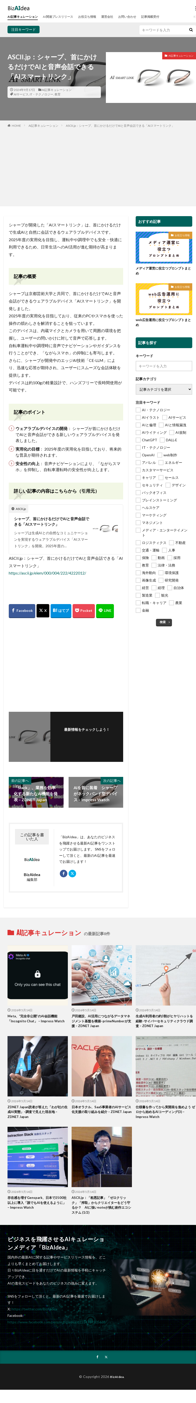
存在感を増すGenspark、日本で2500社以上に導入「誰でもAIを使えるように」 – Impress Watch (37, 1206)
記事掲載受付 (169, 17)
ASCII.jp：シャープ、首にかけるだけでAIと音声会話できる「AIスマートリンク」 (120, 125)
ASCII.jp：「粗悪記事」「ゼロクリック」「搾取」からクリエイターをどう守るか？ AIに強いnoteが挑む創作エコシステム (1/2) (101, 1209)
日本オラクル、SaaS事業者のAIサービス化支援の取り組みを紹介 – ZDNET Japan (100, 1114)
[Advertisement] (98, 166)
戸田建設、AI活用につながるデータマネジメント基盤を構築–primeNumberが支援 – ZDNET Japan (101, 1022)
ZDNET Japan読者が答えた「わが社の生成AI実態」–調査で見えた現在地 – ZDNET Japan (37, 1114)
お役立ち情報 (98, 17)
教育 (58, 94)
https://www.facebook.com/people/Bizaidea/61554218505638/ (57, 1326)
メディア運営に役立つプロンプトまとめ (164, 271)
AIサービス (21, 94)
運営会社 (121, 17)
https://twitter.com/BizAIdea (34, 1313)
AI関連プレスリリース (65, 17)
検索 (163, 623)
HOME (16, 125)
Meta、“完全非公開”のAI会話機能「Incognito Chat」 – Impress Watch (35, 1022)
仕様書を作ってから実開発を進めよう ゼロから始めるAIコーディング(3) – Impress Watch (165, 1114)
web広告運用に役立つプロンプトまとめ (163, 323)
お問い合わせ (143, 17)
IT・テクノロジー (41, 94)
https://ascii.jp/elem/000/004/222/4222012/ (47, 573)
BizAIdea (117, 1381)
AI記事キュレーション (25, 17)
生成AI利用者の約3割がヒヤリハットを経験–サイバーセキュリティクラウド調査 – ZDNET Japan (165, 1022)
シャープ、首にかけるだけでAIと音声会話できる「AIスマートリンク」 (50, 521)
